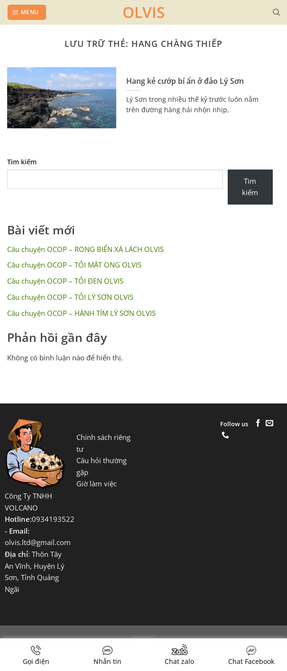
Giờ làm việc (96, 484)
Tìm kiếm (22, 161)
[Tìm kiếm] (276, 12)
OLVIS (143, 12)
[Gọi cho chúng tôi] (225, 435)
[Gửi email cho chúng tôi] (269, 424)
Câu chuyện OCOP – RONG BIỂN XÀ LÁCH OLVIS (85, 249)
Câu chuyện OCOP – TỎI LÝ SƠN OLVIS (70, 297)
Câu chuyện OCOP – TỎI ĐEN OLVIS (65, 281)
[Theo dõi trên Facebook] (258, 424)
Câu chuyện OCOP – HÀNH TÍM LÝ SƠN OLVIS (81, 313)
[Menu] (27, 12)
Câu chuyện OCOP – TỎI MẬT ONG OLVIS (74, 265)
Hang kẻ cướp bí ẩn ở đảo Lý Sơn (185, 81)
